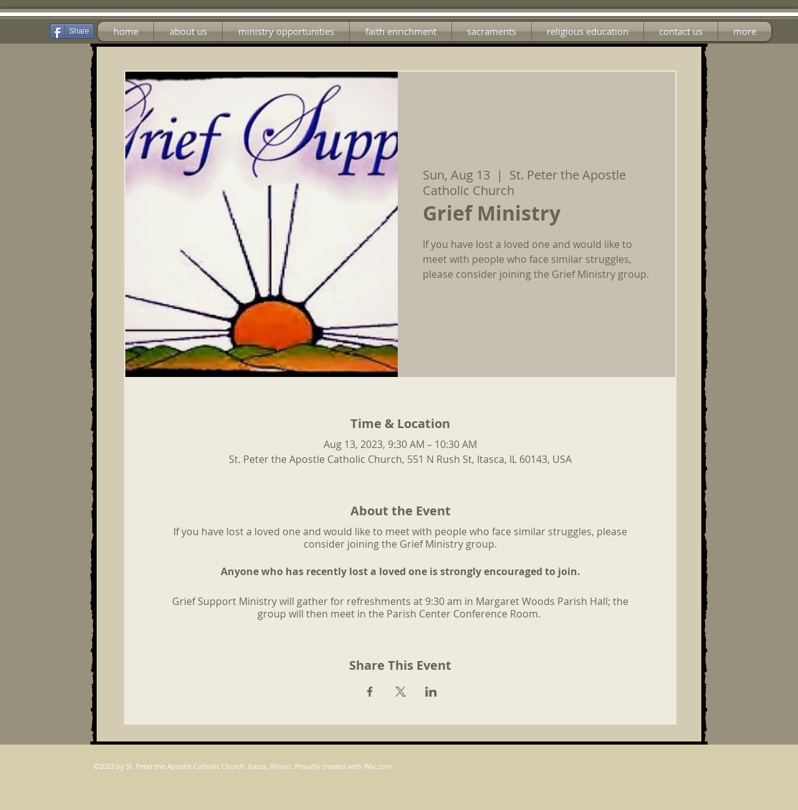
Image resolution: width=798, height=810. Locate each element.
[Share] (72, 31)
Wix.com (378, 766)
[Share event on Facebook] (370, 692)
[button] (286, 31)
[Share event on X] (400, 692)
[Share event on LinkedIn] (431, 692)
